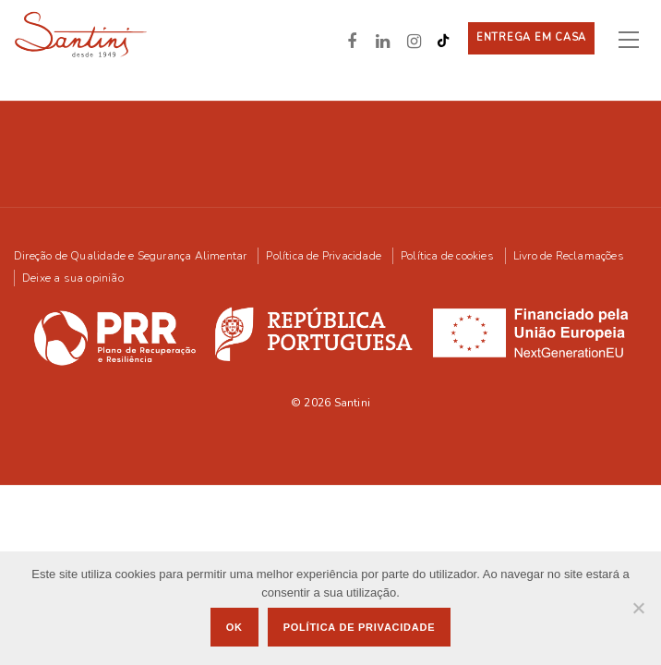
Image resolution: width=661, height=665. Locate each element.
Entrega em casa (531, 37)
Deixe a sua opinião (73, 277)
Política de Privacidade (323, 255)
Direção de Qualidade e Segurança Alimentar (130, 255)
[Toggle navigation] (636, 39)
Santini (352, 401)
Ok (234, 627)
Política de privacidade (359, 627)
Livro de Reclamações (568, 255)
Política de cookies (447, 255)
